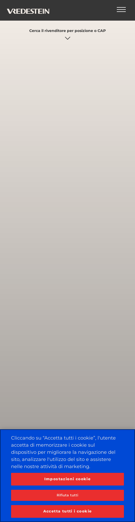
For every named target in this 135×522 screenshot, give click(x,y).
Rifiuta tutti (68, 495)
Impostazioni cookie (67, 479)
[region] (67, 475)
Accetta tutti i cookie (67, 511)
